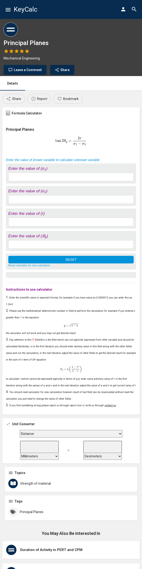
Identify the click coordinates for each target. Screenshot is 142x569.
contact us (110, 405)
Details (12, 83)
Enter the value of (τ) (26, 213)
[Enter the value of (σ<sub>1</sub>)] (71, 177)
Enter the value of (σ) (27, 168)
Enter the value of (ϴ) (28, 236)
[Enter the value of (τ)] (71, 222)
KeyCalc (25, 9)
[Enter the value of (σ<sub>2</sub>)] (71, 199)
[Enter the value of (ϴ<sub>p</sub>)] (71, 244)
